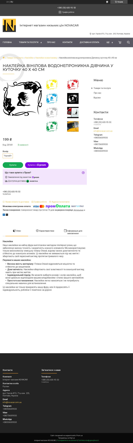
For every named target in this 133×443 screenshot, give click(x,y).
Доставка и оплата (89, 42)
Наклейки (29, 58)
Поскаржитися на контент (67, 440)
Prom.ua (79, 435)
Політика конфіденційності (88, 440)
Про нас (51, 42)
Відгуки (97, 97)
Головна (7, 42)
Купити (12, 165)
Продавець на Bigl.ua (66, 438)
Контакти (67, 42)
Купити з (37, 165)
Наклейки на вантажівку (46, 58)
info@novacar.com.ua (103, 131)
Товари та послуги (28, 42)
